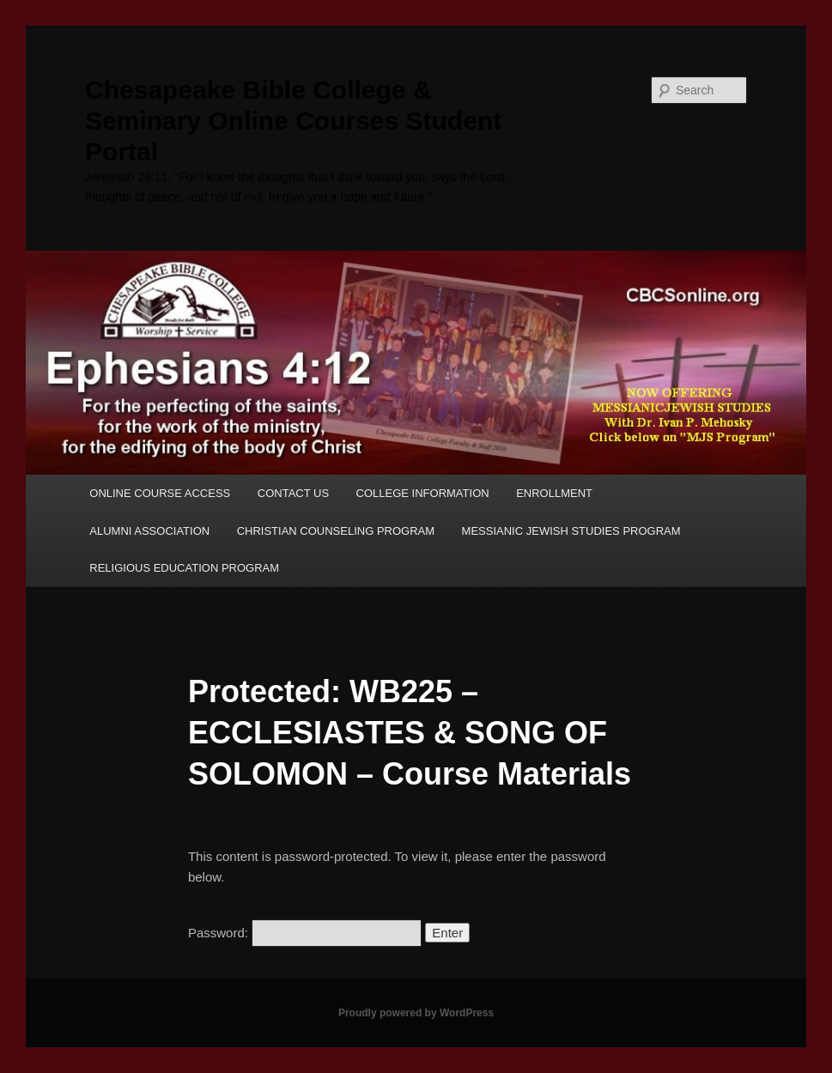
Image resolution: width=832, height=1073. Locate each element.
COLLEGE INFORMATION (422, 493)
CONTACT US (293, 493)
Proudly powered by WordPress (416, 1013)
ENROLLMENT (554, 493)
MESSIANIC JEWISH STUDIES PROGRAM (571, 530)
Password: (305, 932)
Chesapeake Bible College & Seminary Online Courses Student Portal (293, 121)
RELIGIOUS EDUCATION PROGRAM (184, 567)
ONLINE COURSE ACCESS (159, 493)
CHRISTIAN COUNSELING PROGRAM (335, 530)
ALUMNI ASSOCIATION (149, 530)
